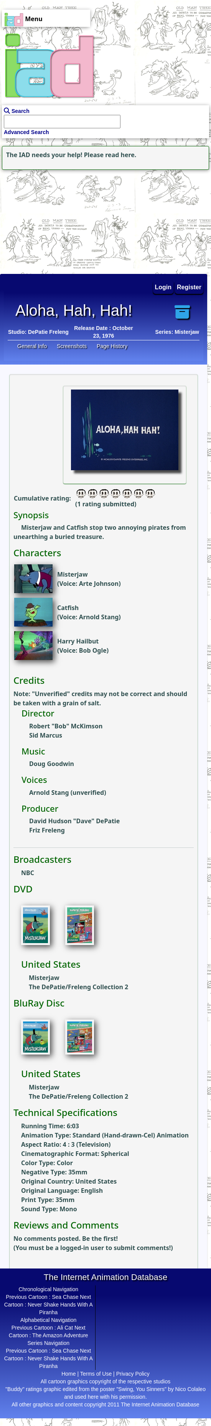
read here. (120, 155)
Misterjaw (72, 574)
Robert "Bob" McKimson (65, 726)
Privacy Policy (133, 1374)
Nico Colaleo (190, 1389)
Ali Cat (65, 1328)
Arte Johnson (99, 583)
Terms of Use (96, 1374)
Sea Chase (65, 1297)
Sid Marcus (45, 735)
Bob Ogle (93, 650)
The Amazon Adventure (60, 1335)
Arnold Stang (99, 617)
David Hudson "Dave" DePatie (74, 821)
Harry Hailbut (78, 641)
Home (68, 1374)
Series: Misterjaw (177, 332)
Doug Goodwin (51, 763)
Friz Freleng (47, 830)
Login (163, 287)
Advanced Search (26, 132)
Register (189, 287)
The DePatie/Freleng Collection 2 (78, 987)
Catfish (68, 608)
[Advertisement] (48, 220)
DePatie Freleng (48, 332)
